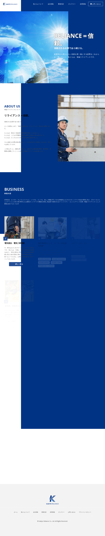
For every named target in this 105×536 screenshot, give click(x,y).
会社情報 (35, 512)
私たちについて (25, 512)
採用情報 (52, 512)
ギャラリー (61, 512)
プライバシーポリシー (85, 512)
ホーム (16, 512)
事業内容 (44, 512)
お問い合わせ (95, 4)
